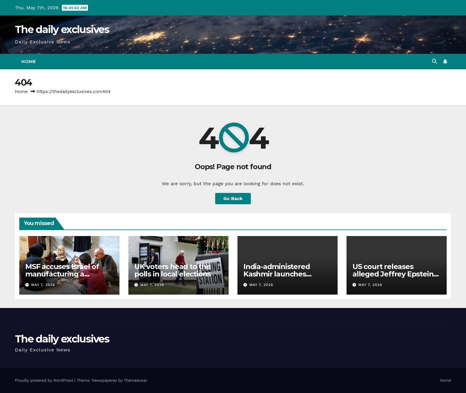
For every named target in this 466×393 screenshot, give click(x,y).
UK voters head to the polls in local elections (172, 270)
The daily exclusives (62, 29)
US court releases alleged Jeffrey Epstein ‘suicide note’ (392, 274)
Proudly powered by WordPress (45, 380)
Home (28, 61)
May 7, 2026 (43, 285)
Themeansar (135, 380)
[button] (434, 61)
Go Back (233, 198)
